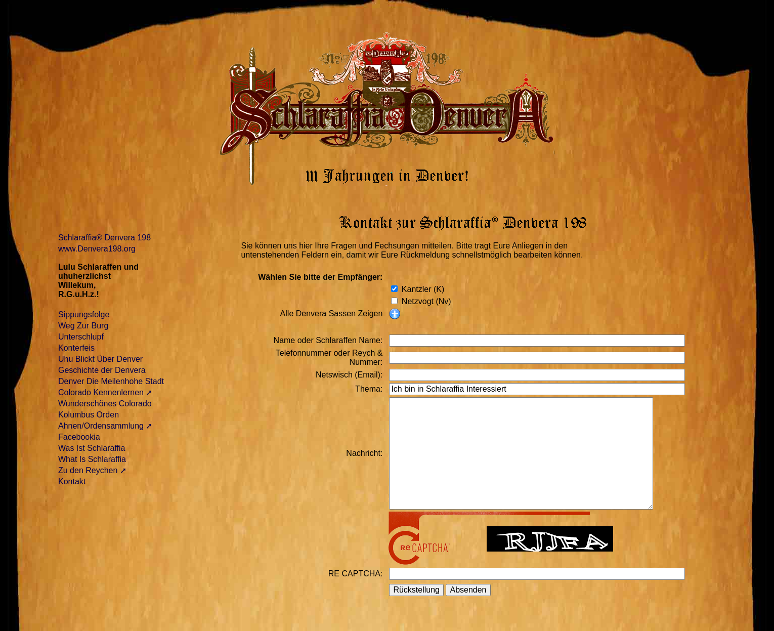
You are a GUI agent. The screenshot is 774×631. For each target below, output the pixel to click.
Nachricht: (364, 453)
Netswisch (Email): (349, 374)
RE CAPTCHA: (355, 573)
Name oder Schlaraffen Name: (328, 340)
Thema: (368, 389)
